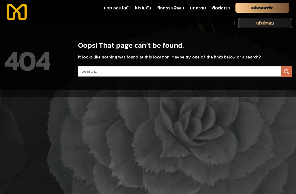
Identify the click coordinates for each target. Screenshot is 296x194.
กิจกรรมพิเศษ (170, 8)
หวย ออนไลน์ (116, 8)
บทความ (198, 8)
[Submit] (286, 71)
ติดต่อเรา (221, 8)
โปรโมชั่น (143, 8)
